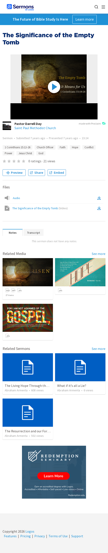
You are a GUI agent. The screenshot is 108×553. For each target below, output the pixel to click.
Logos (29, 531)
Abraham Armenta (16, 390)
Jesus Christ (25, 153)
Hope (75, 147)
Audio (16, 198)
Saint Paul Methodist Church (35, 128)
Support (77, 536)
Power (8, 153)
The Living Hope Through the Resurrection (36, 385)
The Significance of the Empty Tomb (40, 208)
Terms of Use (58, 536)
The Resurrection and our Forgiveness (32, 431)
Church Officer (45, 147)
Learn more (84, 19)
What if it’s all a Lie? (71, 385)
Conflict (89, 147)
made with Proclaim (92, 124)
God (40, 153)
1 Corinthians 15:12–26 (17, 147)
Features (10, 536)
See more (98, 254)
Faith (63, 147)
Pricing (25, 536)
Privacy (39, 536)
